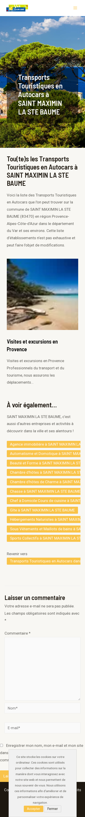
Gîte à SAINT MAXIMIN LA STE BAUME (42, 510)
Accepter (33, 809)
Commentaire (18, 633)
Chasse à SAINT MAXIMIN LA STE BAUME (45, 491)
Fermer (52, 809)
